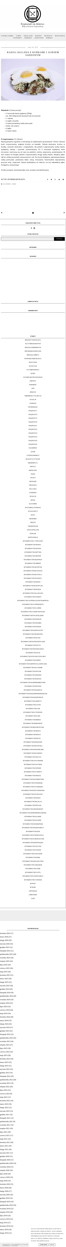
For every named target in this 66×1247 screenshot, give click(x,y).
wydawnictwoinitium (33, 671)
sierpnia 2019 (4, 1212)
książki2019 (33, 418)
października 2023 (6, 1038)
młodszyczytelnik (33, 459)
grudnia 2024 (4, 989)
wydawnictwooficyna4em (33, 760)
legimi (33, 452)
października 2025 (6, 954)
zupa (33, 898)
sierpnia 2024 (4, 1003)
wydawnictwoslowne (32, 816)
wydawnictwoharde (33, 660)
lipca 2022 (3, 1090)
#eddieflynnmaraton (33, 347)
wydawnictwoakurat (33, 556)
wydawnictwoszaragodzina (33, 839)
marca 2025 (4, 978)
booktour (33, 366)
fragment (33, 384)
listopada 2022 (5, 1076)
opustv (33, 477)
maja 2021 (3, 1139)
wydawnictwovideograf (32, 854)
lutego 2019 (4, 1233)
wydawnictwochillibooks (33, 593)
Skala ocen (28, 35)
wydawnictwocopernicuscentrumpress (33, 600)
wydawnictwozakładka (33, 865)
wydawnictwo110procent (33, 541)
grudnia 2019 (4, 1198)
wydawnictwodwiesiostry (33, 630)
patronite (33, 485)
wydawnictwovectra (33, 846)
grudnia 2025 (4, 947)
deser (33, 373)
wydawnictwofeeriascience (33, 649)
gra (32, 388)
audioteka (33, 362)
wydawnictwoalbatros (33, 559)
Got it (52, 1244)
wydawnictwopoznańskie (33, 787)
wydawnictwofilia (33, 653)
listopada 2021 (5, 1118)
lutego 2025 (4, 982)
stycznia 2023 (5, 1069)
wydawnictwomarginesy (33, 723)
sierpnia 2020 (4, 1170)
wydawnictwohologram (32, 667)
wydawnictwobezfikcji (33, 574)
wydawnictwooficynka (33, 764)
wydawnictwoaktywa (32, 552)
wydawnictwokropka (33, 686)
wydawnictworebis (32, 798)
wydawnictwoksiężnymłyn (33, 697)
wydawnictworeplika (33, 805)
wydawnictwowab (33, 857)
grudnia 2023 (4, 1031)
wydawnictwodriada (33, 626)
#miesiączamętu (33, 355)
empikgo (33, 381)
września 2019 (5, 1209)
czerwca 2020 (5, 1177)
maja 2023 (3, 1055)
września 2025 (5, 958)
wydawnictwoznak (33, 868)
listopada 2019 (5, 1202)
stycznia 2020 (5, 1195)
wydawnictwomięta (33, 731)
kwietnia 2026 (5, 933)
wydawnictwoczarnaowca (32, 604)
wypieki (33, 883)
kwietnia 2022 (5, 1101)
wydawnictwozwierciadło (33, 876)
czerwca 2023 (5, 1052)
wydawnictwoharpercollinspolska (33, 664)
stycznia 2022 (5, 1111)
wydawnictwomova (33, 734)
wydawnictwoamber (33, 563)
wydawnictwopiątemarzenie (33, 779)
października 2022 (6, 1080)
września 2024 (5, 1000)
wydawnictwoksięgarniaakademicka (33, 693)
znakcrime (33, 894)
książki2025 (33, 440)
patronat (33, 481)
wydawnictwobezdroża (33, 571)
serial (33, 500)
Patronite (48, 35)
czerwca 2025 (5, 968)
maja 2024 (3, 1013)
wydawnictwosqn (33, 831)
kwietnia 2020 (5, 1184)
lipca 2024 (3, 1006)
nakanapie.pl (33, 463)
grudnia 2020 (4, 1156)
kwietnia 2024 (5, 1017)
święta (33, 522)
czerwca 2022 (5, 1094)
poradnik (32, 492)
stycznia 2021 (5, 1153)
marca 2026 (4, 937)
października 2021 (6, 1121)
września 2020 (5, 1167)
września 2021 (5, 1125)
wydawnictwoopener (33, 768)
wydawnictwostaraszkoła (32, 835)
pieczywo (33, 489)
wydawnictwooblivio (33, 757)
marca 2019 (4, 1229)
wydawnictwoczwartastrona (33, 612)
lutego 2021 (4, 1149)
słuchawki (33, 504)
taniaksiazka (33, 526)
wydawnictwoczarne (33, 608)
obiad (14, 184)
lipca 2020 (3, 1174)
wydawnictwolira (33, 708)
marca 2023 (4, 1062)
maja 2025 (3, 972)
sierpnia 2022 (4, 1087)
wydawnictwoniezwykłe (32, 746)
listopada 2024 (5, 992)
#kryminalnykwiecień (33, 351)
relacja (33, 496)
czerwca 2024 (5, 1010)
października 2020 (6, 1163)
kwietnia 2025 (5, 975)
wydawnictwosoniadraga (33, 824)
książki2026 (33, 444)
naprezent (33, 470)
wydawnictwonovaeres (33, 753)
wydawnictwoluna (33, 716)
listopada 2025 (5, 951)
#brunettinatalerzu (33, 340)
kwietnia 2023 (5, 1059)
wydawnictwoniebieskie (33, 742)
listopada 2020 (5, 1160)
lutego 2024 (4, 1024)
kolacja (33, 399)
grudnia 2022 (4, 1073)
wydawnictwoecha (33, 638)
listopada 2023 (5, 1034)
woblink (33, 533)
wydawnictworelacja (33, 801)
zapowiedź (33, 891)
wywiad (33, 887)
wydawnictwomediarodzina (33, 727)
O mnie (18, 35)
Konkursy (28, 38)
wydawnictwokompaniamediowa (32, 682)
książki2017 (33, 410)
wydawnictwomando (33, 720)
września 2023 (5, 1041)
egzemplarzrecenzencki (33, 377)
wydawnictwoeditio (33, 645)
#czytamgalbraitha (33, 343)
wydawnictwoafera (33, 545)
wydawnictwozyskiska (33, 880)
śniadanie (33, 519)
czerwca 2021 (5, 1135)
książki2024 (33, 437)
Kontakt (38, 35)
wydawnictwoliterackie (32, 712)
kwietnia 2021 (5, 1142)
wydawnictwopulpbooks (33, 794)
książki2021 (33, 425)
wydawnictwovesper (33, 850)
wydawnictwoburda (33, 589)
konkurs (33, 403)
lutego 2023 (4, 1066)
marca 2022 (4, 1104)
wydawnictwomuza (32, 738)
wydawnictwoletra (33, 705)
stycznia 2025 (5, 986)
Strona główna (7, 35)
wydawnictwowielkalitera (32, 861)
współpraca (33, 537)
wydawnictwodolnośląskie (33, 615)
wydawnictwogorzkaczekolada (33, 656)
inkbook (33, 392)
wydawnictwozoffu (33, 872)
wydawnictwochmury (32, 597)
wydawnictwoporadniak (33, 783)
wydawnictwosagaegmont (33, 809)
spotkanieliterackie (33, 507)
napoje (33, 466)
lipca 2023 (3, 1048)
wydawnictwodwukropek (33, 634)
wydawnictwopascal (33, 775)
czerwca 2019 (5, 1219)
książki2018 (33, 414)
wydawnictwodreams (32, 623)
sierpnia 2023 (4, 1045)
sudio (33, 515)
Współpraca (60, 35)
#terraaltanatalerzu (32, 358)
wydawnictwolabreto (33, 701)
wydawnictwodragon (32, 619)
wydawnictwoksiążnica (33, 690)
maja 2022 (3, 1097)
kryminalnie (33, 407)
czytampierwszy (32, 370)
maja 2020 (3, 1181)
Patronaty (18, 38)
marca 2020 (4, 1188)
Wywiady (49, 38)
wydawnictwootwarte (33, 772)
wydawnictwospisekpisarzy (33, 827)
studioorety (33, 511)
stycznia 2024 (5, 1027)
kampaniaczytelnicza (33, 396)
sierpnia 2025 (4, 961)
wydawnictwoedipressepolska (33, 641)
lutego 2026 (4, 940)
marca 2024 (4, 1020)
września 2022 (5, 1083)
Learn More (43, 1244)
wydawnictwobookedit (33, 578)
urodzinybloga (33, 530)
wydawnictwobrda (32, 582)
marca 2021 (4, 1146)
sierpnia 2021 (4, 1128)
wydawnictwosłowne (32, 820)
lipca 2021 (3, 1132)
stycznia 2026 (5, 944)
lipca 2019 (3, 1215)
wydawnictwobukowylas (33, 586)
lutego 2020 (4, 1191)
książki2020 (33, 422)
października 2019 (6, 1205)
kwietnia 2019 (5, 1226)
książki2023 (33, 433)
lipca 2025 (3, 965)
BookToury (39, 38)
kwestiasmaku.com (21, 170)
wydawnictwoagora (33, 548)
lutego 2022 (4, 1107)
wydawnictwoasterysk (33, 567)
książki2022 (33, 429)
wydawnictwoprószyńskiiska (32, 790)
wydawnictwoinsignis (32, 675)
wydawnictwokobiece (32, 679)
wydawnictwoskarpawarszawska (33, 813)
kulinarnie (7, 184)
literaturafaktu (33, 455)
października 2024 (6, 996)
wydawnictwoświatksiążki (33, 842)
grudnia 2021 (4, 1114)
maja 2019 (3, 1223)
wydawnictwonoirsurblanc (33, 749)
